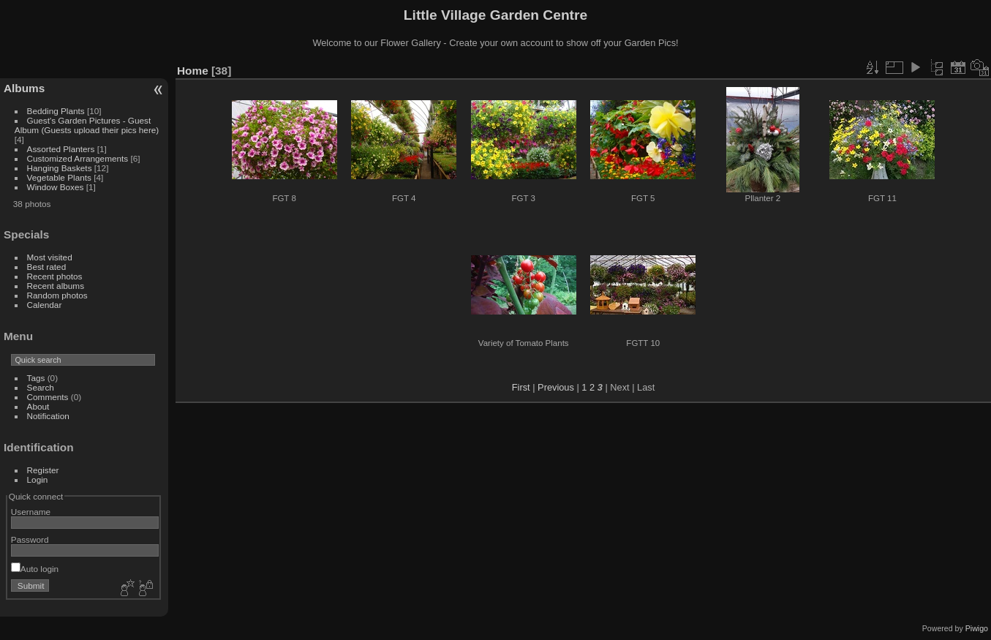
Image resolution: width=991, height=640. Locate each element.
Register (43, 470)
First (521, 387)
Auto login (35, 568)
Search (40, 387)
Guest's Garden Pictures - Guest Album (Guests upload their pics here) (87, 125)
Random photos (57, 295)
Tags (36, 378)
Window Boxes (55, 187)
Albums (24, 88)
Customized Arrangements (78, 158)
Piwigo (976, 628)
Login (37, 479)
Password (30, 539)
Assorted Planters (61, 149)
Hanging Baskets (59, 168)
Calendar (44, 304)
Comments (48, 397)
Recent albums (55, 285)
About (38, 406)
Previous (556, 387)
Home (192, 70)
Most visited (49, 257)
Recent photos (55, 276)
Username (30, 511)
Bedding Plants (56, 111)
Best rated (47, 266)
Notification (48, 416)
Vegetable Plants (59, 177)
